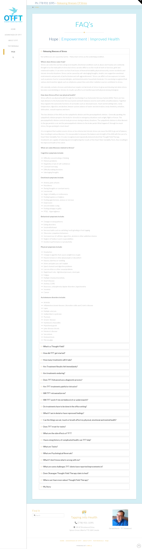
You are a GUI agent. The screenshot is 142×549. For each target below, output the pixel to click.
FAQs (107, 540)
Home (62, 540)
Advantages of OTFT (74, 540)
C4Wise (89, 545)
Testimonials (98, 540)
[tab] (84, 51)
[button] (140, 2)
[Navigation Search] (13, 57)
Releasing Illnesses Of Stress (72, 3)
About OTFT (87, 540)
